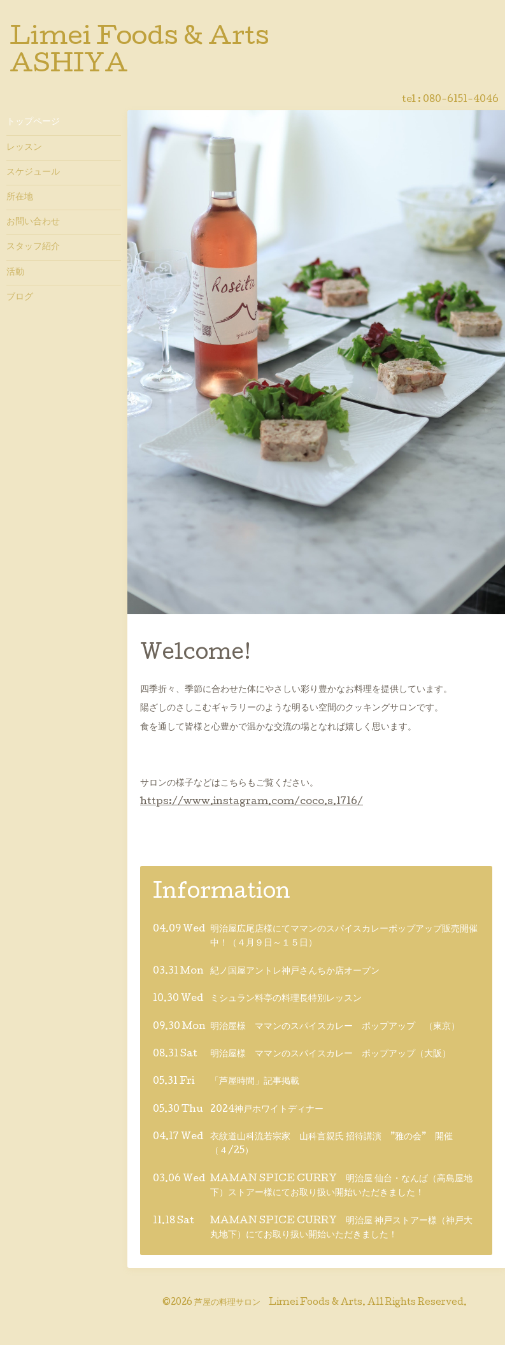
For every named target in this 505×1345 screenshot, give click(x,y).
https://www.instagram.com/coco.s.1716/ (251, 802)
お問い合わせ (33, 222)
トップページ (33, 122)
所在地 (19, 197)
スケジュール (33, 173)
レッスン (24, 148)
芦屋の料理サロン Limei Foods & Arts (278, 1302)
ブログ (19, 297)
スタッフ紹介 (33, 247)
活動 (15, 273)
